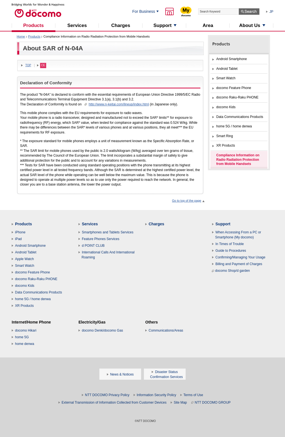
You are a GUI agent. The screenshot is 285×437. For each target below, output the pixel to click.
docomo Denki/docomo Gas (102, 330)
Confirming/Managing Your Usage (240, 257)
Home (21, 36)
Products (34, 36)
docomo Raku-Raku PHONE (36, 279)
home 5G (22, 337)
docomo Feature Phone (32, 272)
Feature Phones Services (100, 239)
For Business (143, 11)
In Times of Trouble (229, 244)
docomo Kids (24, 286)
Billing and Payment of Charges (238, 264)
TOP (28, 65)
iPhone (20, 232)
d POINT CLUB (93, 246)
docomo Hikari (25, 330)
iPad (18, 239)
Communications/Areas (166, 330)
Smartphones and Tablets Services (107, 232)
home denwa (24, 344)
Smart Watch (24, 266)
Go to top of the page (186, 200)
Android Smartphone (30, 246)
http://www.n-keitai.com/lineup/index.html (119, 104)
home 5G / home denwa (33, 299)
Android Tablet (25, 252)
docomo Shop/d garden (231, 271)
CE (43, 65)
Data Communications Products (38, 292)
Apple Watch (24, 259)
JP (271, 12)
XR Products (24, 306)
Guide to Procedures (230, 251)
